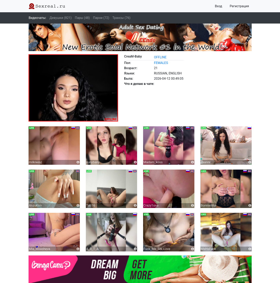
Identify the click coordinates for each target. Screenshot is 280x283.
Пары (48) (82, 18)
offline (160, 57)
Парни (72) (101, 18)
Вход (218, 6)
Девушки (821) (60, 18)
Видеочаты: (37, 18)
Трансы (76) (121, 18)
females (161, 63)
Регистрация (239, 6)
